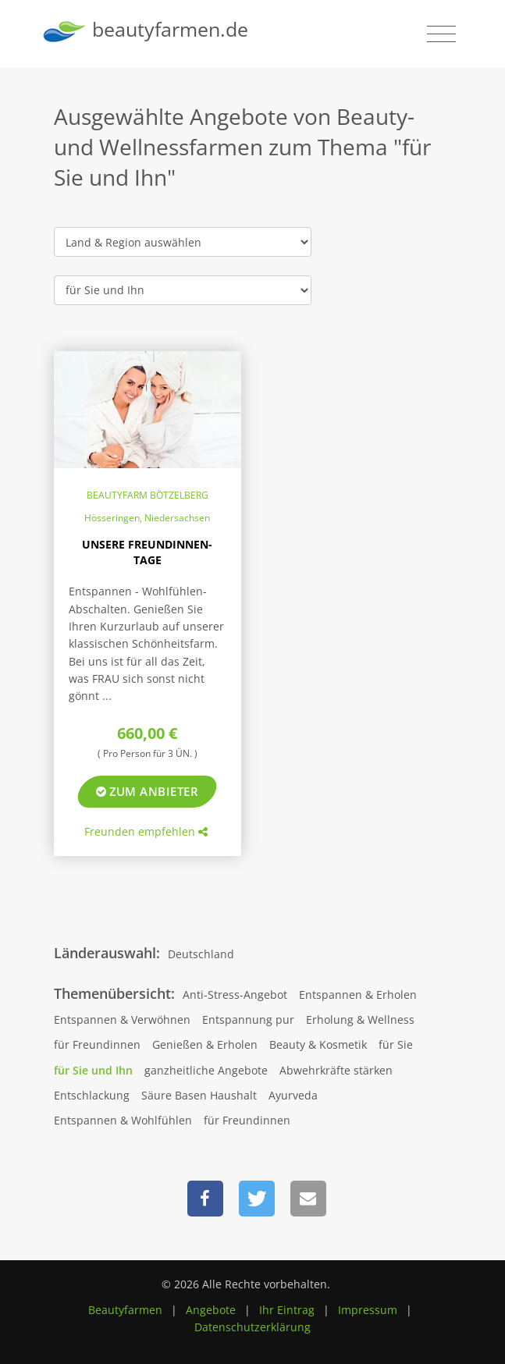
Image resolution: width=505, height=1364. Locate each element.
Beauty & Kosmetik (318, 1044)
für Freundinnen (97, 1044)
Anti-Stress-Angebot (235, 994)
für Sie (396, 1044)
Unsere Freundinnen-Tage (147, 552)
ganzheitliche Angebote (206, 1070)
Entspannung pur (248, 1019)
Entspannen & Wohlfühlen (123, 1120)
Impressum (367, 1309)
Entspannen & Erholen (358, 994)
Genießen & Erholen (205, 1044)
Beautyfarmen (125, 1309)
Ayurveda (293, 1095)
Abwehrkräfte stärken (336, 1070)
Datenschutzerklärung (252, 1327)
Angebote (211, 1309)
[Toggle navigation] (441, 34)
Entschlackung (92, 1095)
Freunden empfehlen (146, 831)
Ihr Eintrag (287, 1309)
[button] (205, 1199)
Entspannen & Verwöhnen (122, 1019)
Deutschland (201, 954)
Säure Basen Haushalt (199, 1095)
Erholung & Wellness (360, 1019)
